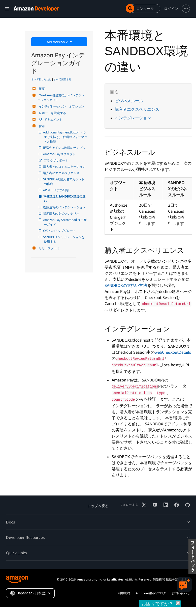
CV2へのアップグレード (60, 231)
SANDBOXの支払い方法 (126, 285)
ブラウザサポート (56, 160)
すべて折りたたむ (41, 79)
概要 (41, 89)
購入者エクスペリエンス (137, 109)
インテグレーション (133, 117)
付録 (41, 126)
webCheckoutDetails (173, 352)
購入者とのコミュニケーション (64, 166)
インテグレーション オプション (61, 106)
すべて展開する (62, 79)
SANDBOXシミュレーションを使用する (64, 239)
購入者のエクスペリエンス (61, 173)
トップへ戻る (98, 506)
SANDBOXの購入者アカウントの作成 (64, 181)
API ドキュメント (50, 119)
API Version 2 (58, 42)
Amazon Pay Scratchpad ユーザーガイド (65, 222)
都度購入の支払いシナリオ (61, 213)
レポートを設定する (52, 113)
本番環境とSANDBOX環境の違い (64, 198)
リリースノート (49, 248)
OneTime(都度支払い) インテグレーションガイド (61, 97)
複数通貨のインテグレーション (64, 207)
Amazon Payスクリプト (60, 154)
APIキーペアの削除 (56, 190)
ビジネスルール (129, 100)
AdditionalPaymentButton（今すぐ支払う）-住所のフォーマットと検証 (65, 137)
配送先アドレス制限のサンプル (64, 148)
